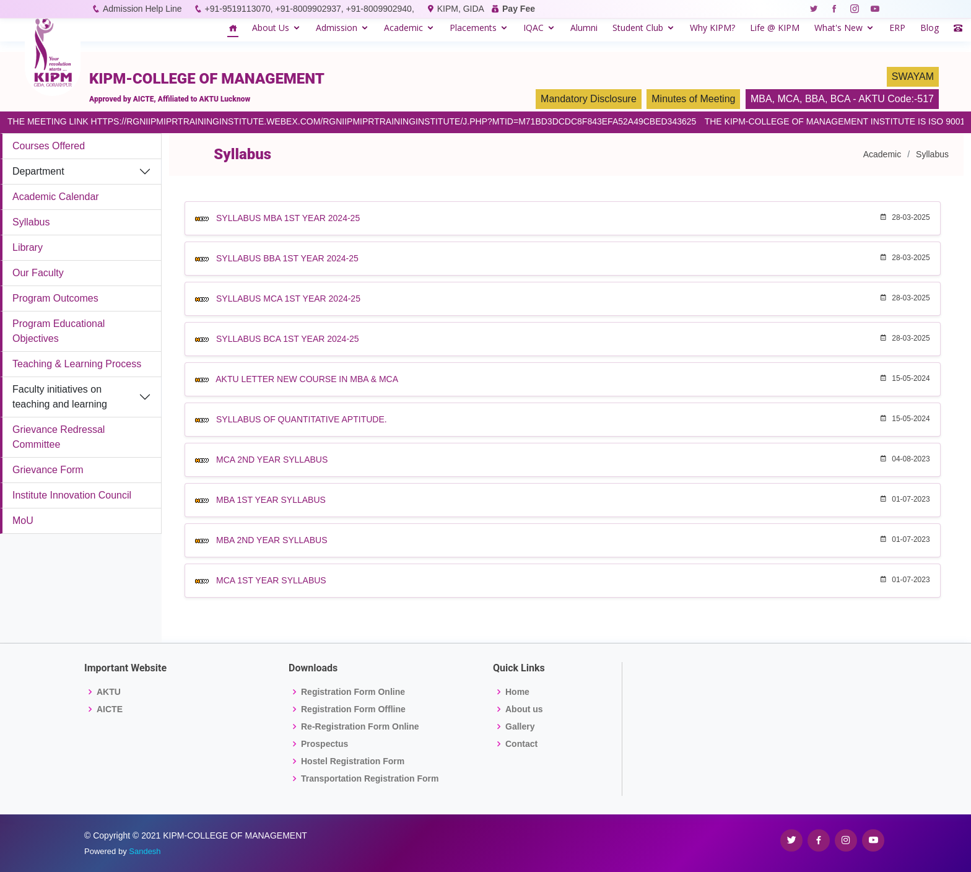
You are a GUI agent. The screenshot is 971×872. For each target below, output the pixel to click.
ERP (897, 27)
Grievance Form (48, 469)
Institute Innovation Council (71, 495)
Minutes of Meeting (693, 99)
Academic (403, 27)
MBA (761, 99)
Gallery (519, 726)
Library (27, 247)
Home (517, 691)
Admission (336, 27)
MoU (22, 520)
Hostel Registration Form (352, 761)
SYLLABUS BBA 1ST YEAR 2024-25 (287, 258)
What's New (838, 27)
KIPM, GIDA (460, 9)
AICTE (110, 709)
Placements (473, 27)
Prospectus (324, 743)
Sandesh (144, 851)
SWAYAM (913, 76)
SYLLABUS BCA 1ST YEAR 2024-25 (287, 339)
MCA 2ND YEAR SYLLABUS (272, 459)
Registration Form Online (353, 691)
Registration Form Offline (353, 709)
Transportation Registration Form (369, 778)
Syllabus (31, 222)
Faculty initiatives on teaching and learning (59, 396)
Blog (929, 27)
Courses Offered (48, 146)
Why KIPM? (712, 27)
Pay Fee (518, 9)
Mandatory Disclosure (589, 99)
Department (38, 171)
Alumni (584, 27)
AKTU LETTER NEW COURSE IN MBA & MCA (307, 379)
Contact (521, 743)
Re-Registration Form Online (360, 726)
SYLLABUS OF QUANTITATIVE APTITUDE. (301, 419)
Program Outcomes (55, 298)
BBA (815, 99)
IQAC (533, 27)
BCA (840, 99)
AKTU (109, 691)
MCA (788, 99)
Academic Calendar (55, 196)
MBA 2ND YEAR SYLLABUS (271, 540)
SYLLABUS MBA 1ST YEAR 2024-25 (288, 218)
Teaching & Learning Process (76, 364)
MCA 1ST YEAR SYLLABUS (271, 580)
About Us (270, 27)
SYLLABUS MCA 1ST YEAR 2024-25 (288, 298)
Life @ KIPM (774, 27)
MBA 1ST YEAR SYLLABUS (271, 500)
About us (524, 709)
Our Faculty (38, 273)
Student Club (637, 27)
